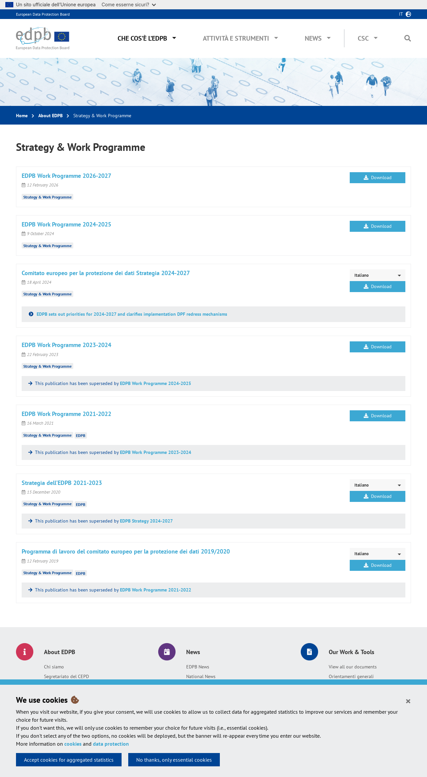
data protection (111, 743)
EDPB (80, 435)
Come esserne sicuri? (129, 4)
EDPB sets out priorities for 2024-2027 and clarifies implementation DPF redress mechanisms (131, 314)
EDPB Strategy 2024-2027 (146, 521)
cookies (73, 743)
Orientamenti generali (351, 676)
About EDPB (50, 116)
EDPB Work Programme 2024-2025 (155, 383)
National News (200, 676)
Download (378, 178)
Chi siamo (54, 667)
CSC (363, 38)
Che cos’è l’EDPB (142, 38)
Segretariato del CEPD (66, 676)
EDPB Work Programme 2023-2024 (155, 452)
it (401, 14)
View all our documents (353, 667)
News (313, 38)
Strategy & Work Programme (47, 196)
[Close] (408, 700)
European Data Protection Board (43, 14)
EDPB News (197, 667)
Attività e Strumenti (236, 38)
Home (22, 116)
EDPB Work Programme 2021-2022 (155, 590)
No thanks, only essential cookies (174, 759)
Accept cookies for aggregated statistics (69, 759)
